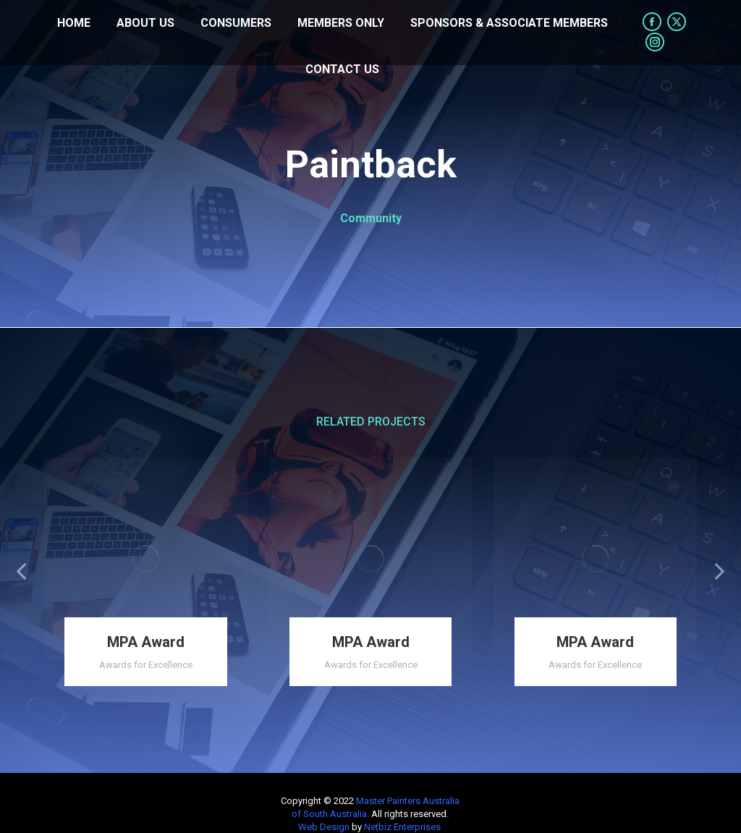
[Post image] (145, 559)
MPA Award (146, 642)
